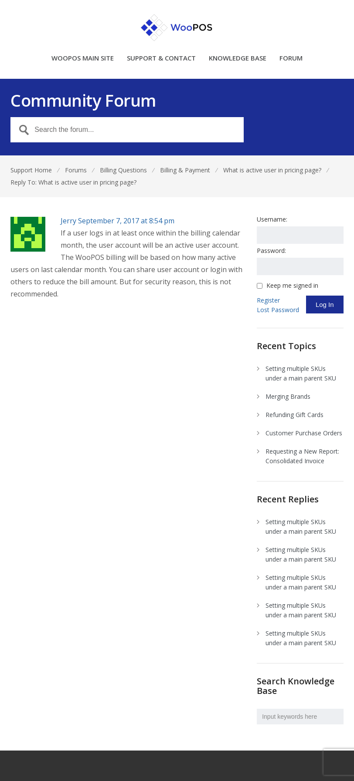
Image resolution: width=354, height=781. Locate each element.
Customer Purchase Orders (304, 433)
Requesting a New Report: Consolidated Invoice (302, 456)
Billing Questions (123, 170)
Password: (271, 250)
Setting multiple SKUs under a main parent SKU (301, 373)
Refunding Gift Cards (294, 415)
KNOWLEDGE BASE (237, 58)
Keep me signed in (292, 286)
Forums (76, 170)
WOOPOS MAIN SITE (82, 58)
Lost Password (278, 310)
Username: (272, 219)
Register (268, 300)
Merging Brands (288, 396)
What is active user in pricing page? (272, 170)
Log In (325, 304)
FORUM (291, 58)
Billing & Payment (185, 170)
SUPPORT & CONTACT (161, 58)
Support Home (31, 170)
